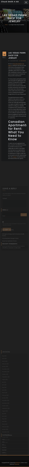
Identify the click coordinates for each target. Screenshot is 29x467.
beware (15, 176)
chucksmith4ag (13, 80)
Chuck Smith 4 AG (10, 2)
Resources (23, 80)
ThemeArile (16, 464)
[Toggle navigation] (26, 2)
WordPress (18, 462)
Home (6, 27)
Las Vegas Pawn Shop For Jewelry (16, 27)
